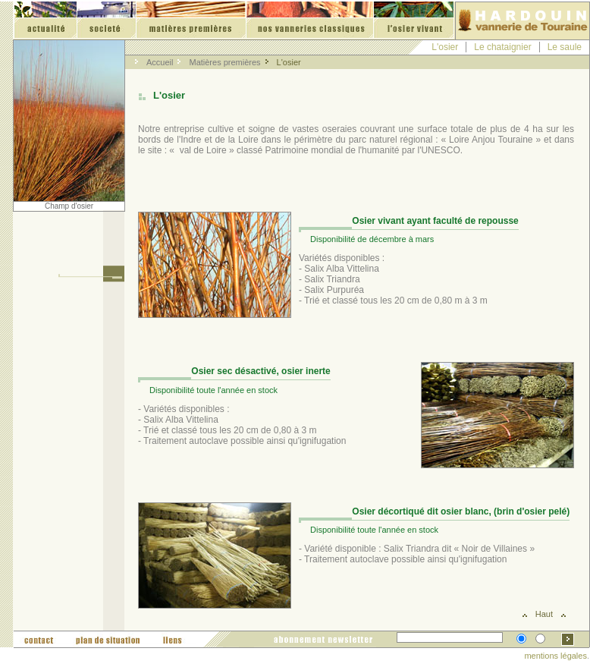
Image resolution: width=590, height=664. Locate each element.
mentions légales (555, 655)
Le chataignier (502, 47)
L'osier (445, 47)
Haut (544, 613)
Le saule (565, 47)
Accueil (159, 62)
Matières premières (224, 62)
